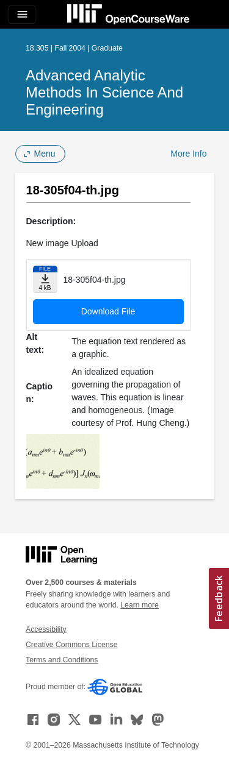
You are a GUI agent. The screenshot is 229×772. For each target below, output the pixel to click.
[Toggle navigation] (22, 14)
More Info (188, 153)
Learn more (139, 605)
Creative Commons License (71, 644)
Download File (108, 311)
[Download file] (45, 279)
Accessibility (46, 629)
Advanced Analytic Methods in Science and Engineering (104, 92)
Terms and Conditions (62, 660)
